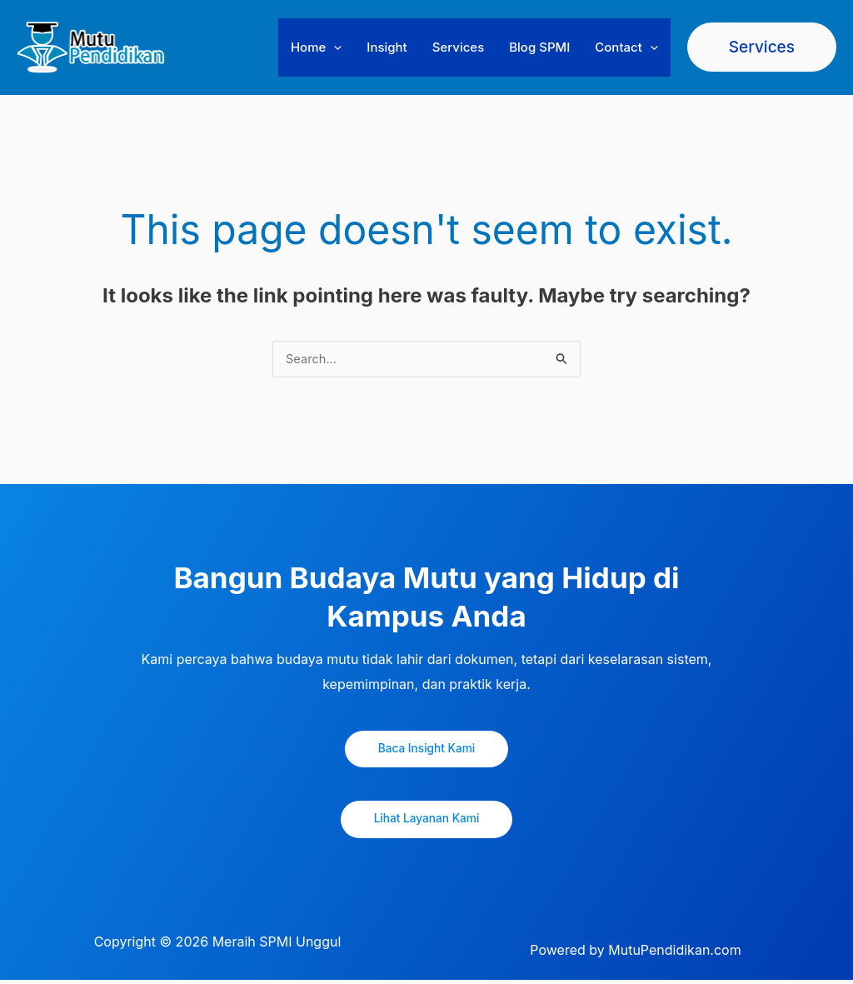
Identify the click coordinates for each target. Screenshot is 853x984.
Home (316, 47)
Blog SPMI (539, 47)
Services (458, 47)
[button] (334, 47)
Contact (626, 47)
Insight (387, 47)
